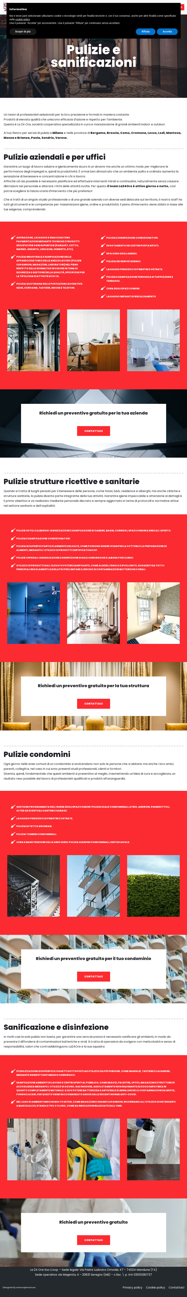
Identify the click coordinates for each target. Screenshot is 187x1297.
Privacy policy (132, 1287)
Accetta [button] (167, 31)
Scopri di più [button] (23, 31)
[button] (93, 431)
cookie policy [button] (22, 19)
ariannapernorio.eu (26, 1287)
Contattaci (176, 1287)
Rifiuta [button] (146, 31)
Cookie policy (155, 1287)
